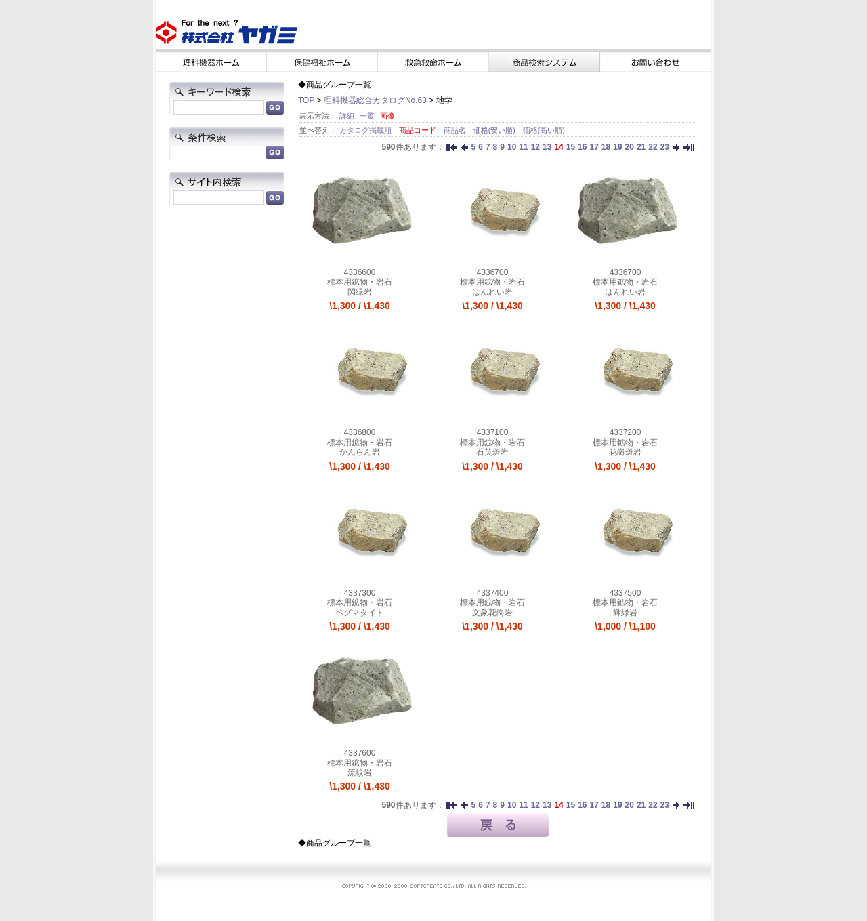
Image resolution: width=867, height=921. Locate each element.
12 (535, 147)
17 (593, 147)
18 (605, 147)
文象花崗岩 (492, 612)
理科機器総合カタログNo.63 (375, 100)
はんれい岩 (492, 292)
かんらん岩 (359, 452)
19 (617, 147)
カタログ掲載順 (366, 130)
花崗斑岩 (625, 452)
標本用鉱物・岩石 (359, 282)
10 (511, 147)
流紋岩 (359, 772)
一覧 (367, 116)
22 (652, 147)
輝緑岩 (625, 612)
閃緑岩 (359, 292)
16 (582, 147)
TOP (306, 100)
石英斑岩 (492, 452)
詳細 (346, 116)
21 (641, 147)
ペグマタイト (359, 612)
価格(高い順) (544, 130)
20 (629, 147)
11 (523, 147)
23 (664, 147)
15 (570, 147)
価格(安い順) (495, 130)
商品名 (456, 130)
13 (547, 147)
